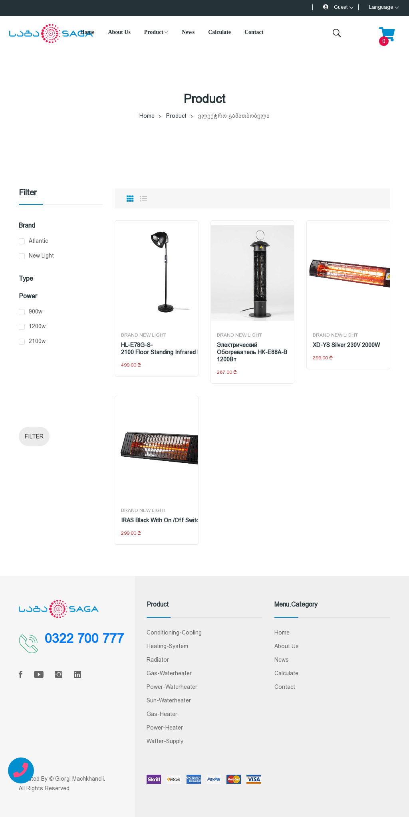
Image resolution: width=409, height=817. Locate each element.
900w (35, 311)
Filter (34, 436)
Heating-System (167, 646)
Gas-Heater (162, 714)
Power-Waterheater (172, 687)
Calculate (219, 32)
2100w (37, 341)
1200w (37, 326)
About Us (119, 32)
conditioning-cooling (174, 632)
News (188, 32)
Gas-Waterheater (169, 673)
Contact (253, 32)
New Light (41, 255)
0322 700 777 (84, 638)
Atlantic (38, 241)
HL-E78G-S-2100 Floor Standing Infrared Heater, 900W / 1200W (156, 348)
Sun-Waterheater (169, 700)
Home (87, 32)
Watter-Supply (165, 741)
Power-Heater (165, 727)
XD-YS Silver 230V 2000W (346, 345)
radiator (158, 659)
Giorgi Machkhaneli (79, 778)
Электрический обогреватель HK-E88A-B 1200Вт (252, 352)
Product (156, 32)
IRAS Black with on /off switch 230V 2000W (156, 520)
